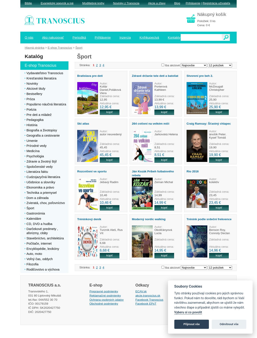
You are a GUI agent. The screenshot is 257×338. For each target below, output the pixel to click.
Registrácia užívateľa (216, 3)
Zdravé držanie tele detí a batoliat (155, 75)
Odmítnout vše (229, 324)
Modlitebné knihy (93, 3)
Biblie (28, 3)
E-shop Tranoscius (60, 47)
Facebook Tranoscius (149, 299)
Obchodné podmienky (103, 303)
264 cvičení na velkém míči (150, 123)
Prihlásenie (193, 3)
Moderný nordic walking (149, 219)
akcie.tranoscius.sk (147, 295)
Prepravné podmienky (103, 291)
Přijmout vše (192, 324)
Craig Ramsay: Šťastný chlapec (209, 123)
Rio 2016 (193, 171)
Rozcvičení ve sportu (92, 171)
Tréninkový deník (89, 219)
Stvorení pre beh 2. (200, 75)
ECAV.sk (141, 291)
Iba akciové (172, 65)
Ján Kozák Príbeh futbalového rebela (153, 173)
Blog (177, 3)
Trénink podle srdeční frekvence (209, 219)
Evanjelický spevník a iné (57, 3)
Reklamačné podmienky (105, 295)
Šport (78, 47)
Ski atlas (83, 123)
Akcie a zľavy (156, 3)
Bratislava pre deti (90, 75)
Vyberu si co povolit (188, 312)
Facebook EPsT (145, 303)
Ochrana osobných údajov (106, 299)
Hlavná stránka (34, 47)
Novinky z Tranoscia (126, 3)
